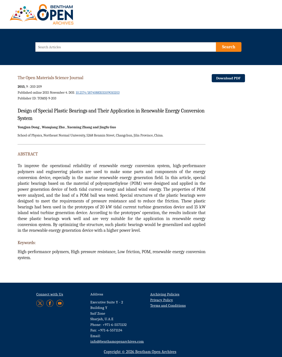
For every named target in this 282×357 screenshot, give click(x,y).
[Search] (228, 47)
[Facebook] (50, 303)
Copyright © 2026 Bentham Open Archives (140, 352)
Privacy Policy (161, 300)
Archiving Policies (165, 294)
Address (96, 294)
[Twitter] (40, 303)
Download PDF (228, 78)
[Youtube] (60, 303)
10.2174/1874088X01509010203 (98, 93)
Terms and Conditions (168, 305)
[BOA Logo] (54, 16)
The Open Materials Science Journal (50, 77)
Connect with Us (49, 294)
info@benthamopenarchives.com (117, 341)
